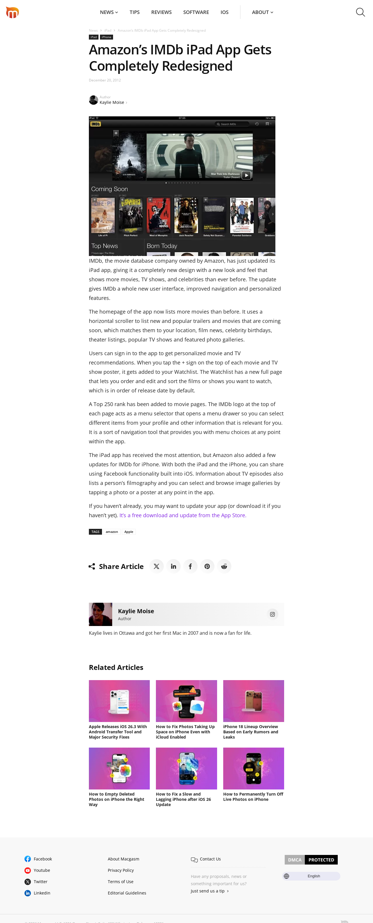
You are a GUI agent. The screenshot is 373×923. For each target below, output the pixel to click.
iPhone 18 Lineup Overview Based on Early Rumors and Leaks (250, 732)
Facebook (43, 859)
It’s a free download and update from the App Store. (183, 515)
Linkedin (42, 893)
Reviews (161, 12)
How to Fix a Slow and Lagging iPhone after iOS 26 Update (183, 799)
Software (196, 12)
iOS (224, 12)
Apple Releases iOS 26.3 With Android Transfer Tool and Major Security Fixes (118, 732)
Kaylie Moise (112, 102)
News (107, 12)
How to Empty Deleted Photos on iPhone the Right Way (116, 799)
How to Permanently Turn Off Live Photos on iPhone (253, 796)
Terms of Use (120, 881)
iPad (107, 30)
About (260, 12)
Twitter (40, 881)
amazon (112, 531)
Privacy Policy (121, 870)
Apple (128, 531)
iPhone (106, 37)
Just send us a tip (208, 891)
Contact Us (210, 859)
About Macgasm (123, 859)
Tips (135, 12)
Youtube (42, 870)
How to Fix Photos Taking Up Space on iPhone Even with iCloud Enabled (185, 732)
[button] (360, 12)
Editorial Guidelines (127, 893)
